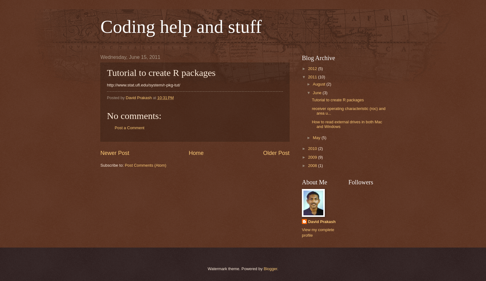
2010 (313, 148)
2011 (313, 77)
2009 (313, 157)
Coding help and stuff (181, 26)
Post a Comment (129, 127)
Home (196, 153)
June (318, 92)
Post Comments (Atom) (145, 165)
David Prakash (322, 221)
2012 (313, 68)
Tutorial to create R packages (338, 100)
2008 (313, 165)
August (319, 84)
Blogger (270, 268)
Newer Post (114, 153)
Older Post (276, 153)
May (317, 137)
